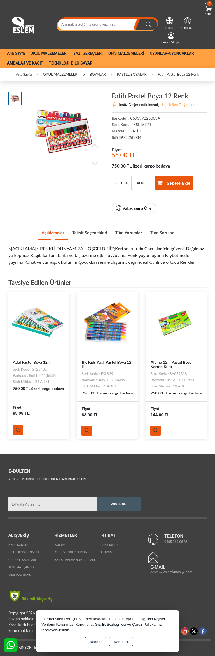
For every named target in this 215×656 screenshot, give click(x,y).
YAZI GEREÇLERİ (88, 53)
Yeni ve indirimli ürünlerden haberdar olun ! (47, 478)
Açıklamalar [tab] (42, 232)
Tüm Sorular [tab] (172, 232)
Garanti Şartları (22, 558)
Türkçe (169, 23)
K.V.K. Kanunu (18, 543)
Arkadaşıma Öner (134, 208)
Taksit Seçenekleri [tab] (86, 232)
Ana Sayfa (16, 53)
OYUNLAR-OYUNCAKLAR (172, 53)
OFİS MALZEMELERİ (126, 53)
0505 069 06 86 (176, 541)
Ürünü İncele (19, 429)
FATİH (135, 131)
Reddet (95, 642)
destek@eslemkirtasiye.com (171, 571)
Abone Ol (118, 503)
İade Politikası (20, 573)
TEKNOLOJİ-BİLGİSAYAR (70, 63)
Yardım (60, 543)
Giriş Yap (187, 23)
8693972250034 (126, 137)
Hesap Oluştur (171, 38)
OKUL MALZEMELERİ (49, 53)
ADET (141, 183)
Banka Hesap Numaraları (74, 558)
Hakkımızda (109, 543)
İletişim (106, 551)
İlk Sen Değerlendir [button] (180, 105)
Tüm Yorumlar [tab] (132, 232)
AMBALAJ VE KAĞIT (25, 63)
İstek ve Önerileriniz (71, 551)
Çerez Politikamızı (147, 624)
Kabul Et (121, 642)
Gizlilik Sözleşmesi (23, 551)
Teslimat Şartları (22, 566)
